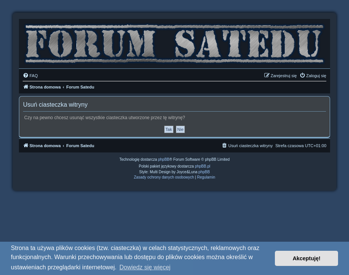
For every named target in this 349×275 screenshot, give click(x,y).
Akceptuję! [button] (307, 258)
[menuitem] (30, 75)
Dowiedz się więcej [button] (145, 267)
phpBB (163, 159)
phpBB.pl (202, 166)
